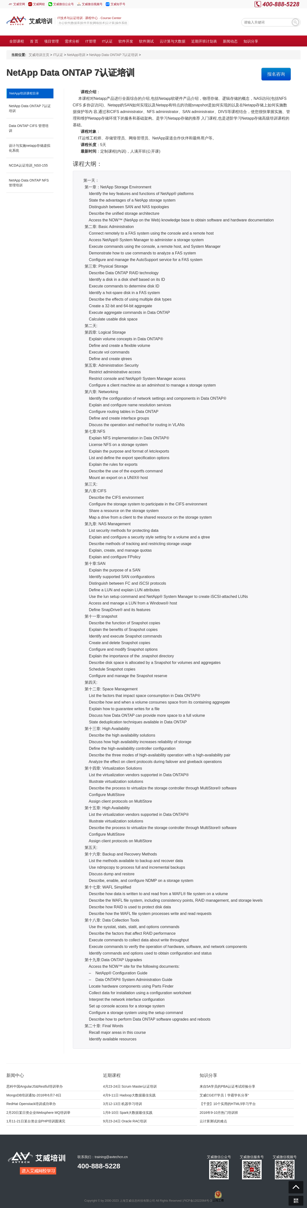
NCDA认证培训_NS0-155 (28, 165)
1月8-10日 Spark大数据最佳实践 (128, 1113)
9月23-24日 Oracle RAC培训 (125, 1121)
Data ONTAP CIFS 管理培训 (29, 128)
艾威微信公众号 (63, 4)
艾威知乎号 (118, 4)
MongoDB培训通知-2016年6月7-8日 (33, 1095)
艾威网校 (39, 4)
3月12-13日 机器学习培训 (122, 1104)
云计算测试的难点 (213, 1121)
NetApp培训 (76, 55)
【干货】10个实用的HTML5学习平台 (228, 1104)
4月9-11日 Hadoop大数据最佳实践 (129, 1095)
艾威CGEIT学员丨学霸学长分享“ (224, 1095)
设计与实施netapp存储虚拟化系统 (29, 148)
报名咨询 (276, 74)
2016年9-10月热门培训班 (219, 1113)
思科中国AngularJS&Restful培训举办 (34, 1086)
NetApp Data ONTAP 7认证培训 (113, 55)
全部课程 (16, 41)
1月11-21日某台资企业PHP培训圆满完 (35, 1121)
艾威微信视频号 (92, 4)
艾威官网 (19, 4)
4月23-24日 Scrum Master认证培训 (130, 1086)
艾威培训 (40, 21)
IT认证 (58, 55)
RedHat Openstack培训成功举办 (31, 1104)
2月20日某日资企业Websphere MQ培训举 (38, 1113)
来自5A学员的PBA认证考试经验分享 (227, 1086)
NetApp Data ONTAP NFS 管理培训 (29, 182)
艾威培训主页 (39, 55)
